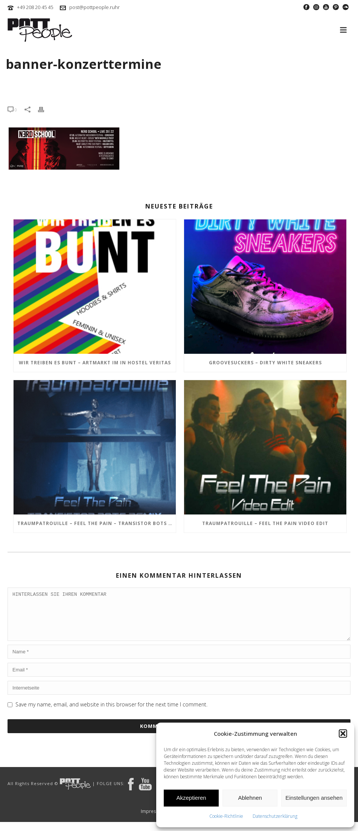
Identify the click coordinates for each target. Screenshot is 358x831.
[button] (343, 733)
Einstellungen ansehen (314, 797)
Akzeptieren (191, 797)
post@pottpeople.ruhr (94, 7)
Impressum (153, 820)
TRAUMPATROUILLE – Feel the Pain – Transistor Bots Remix (96, 523)
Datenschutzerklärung (275, 816)
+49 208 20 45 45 (35, 7)
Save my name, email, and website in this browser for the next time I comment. (111, 713)
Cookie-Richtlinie (226, 816)
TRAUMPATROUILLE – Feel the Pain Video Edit (265, 523)
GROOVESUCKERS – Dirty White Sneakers (265, 362)
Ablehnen (250, 797)
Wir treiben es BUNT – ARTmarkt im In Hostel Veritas (95, 362)
